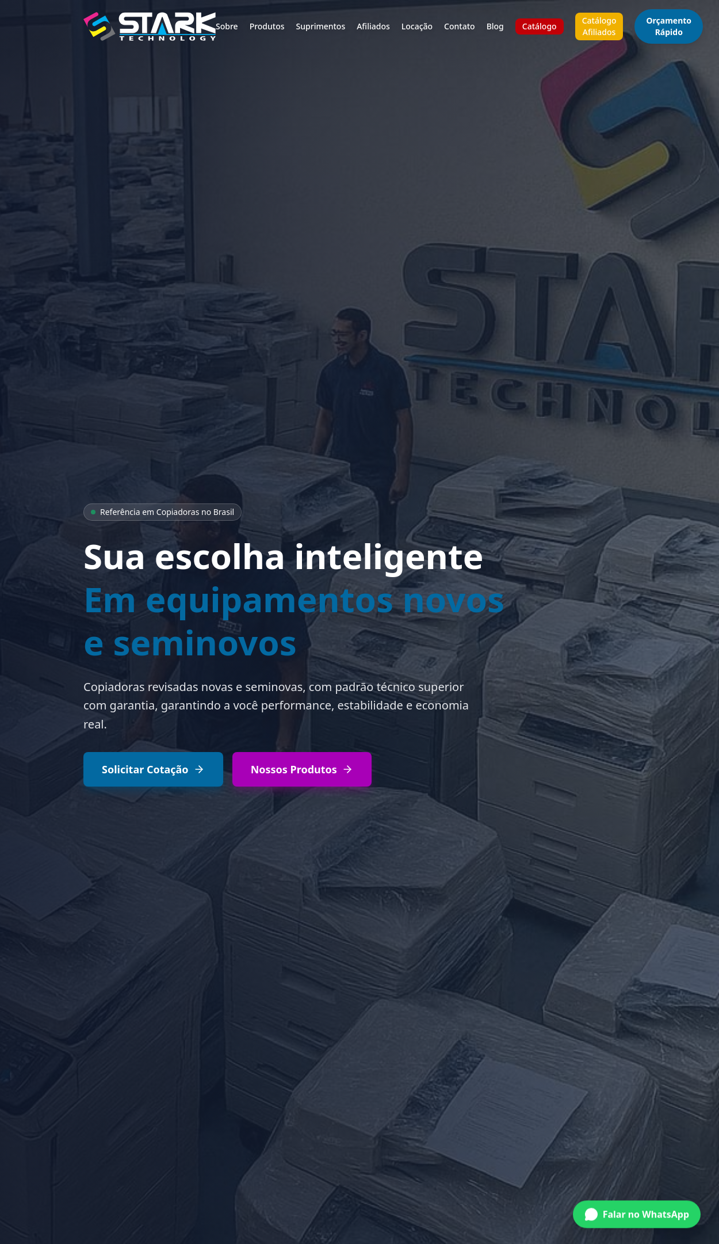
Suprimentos (321, 26)
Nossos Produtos (302, 769)
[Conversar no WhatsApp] (637, 1209)
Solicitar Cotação (153, 769)
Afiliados (373, 26)
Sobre (227, 26)
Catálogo (539, 26)
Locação (417, 26)
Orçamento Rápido (668, 26)
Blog (495, 26)
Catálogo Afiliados (599, 26)
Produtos (267, 26)
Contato (459, 26)
